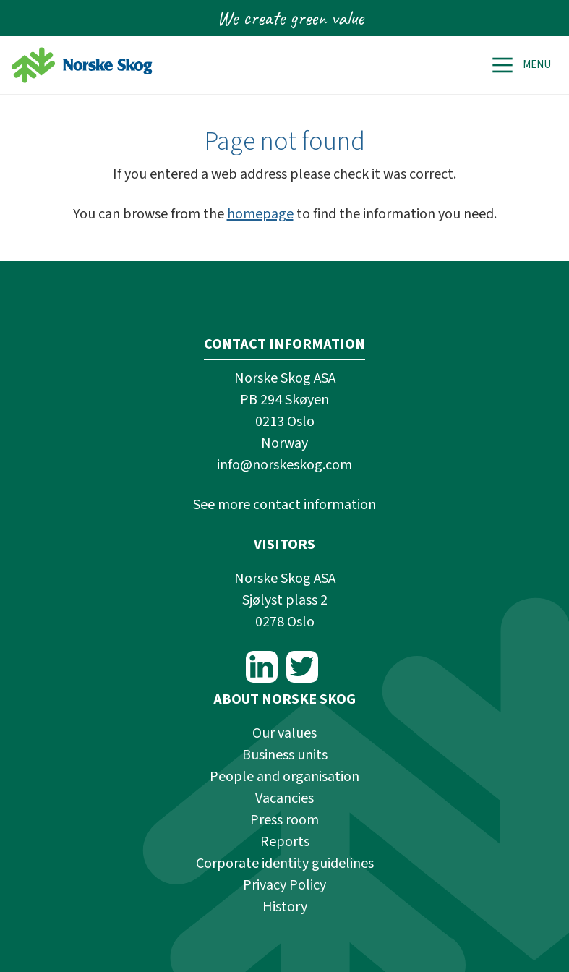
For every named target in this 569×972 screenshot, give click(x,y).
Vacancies (284, 798)
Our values (284, 733)
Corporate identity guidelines (285, 863)
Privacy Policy (284, 885)
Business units (285, 755)
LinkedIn (262, 667)
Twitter (302, 667)
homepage (260, 214)
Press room (284, 820)
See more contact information (284, 505)
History (284, 907)
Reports (284, 842)
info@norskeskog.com (284, 465)
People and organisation (284, 777)
